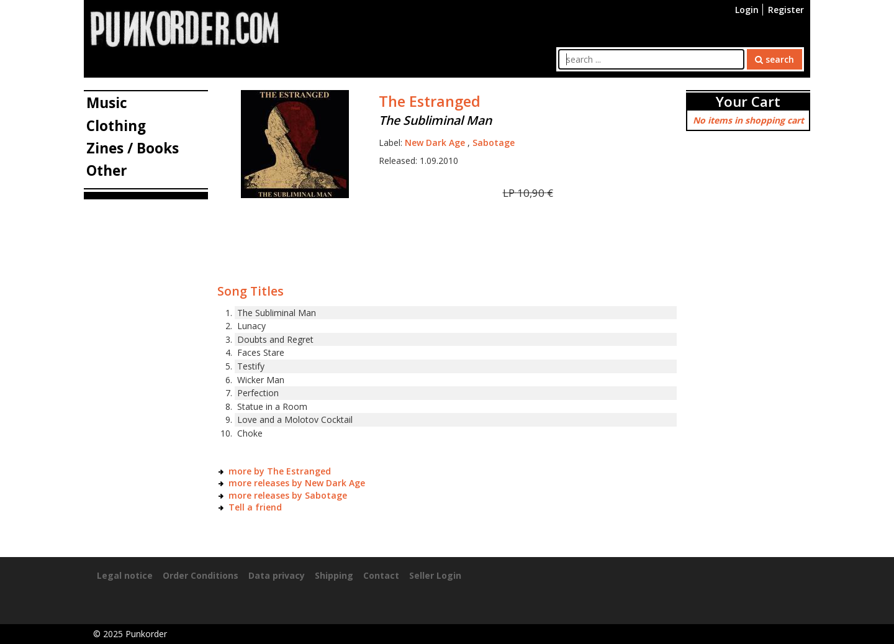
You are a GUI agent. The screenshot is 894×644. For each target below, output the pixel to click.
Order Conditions (200, 575)
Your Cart (748, 101)
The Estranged (430, 101)
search (774, 59)
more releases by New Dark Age (296, 483)
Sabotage (493, 142)
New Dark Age (435, 142)
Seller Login (435, 575)
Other (106, 170)
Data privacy (276, 575)
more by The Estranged (279, 471)
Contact (381, 575)
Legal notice (125, 575)
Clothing (116, 125)
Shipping (334, 575)
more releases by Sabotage (287, 495)
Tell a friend (255, 507)
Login (747, 10)
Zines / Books (132, 148)
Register (786, 10)
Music (106, 102)
